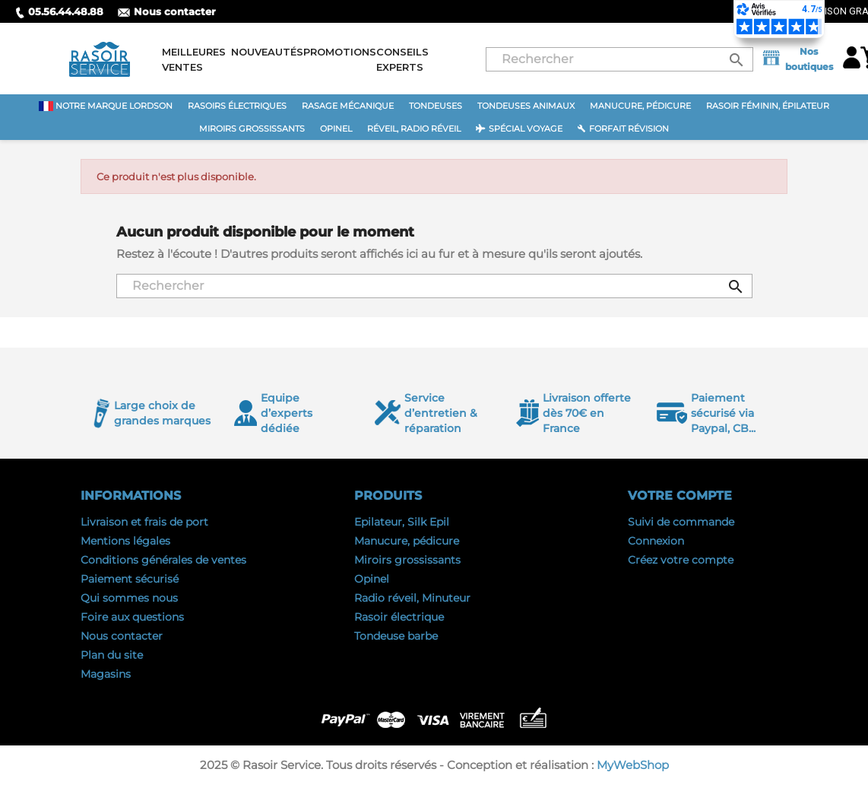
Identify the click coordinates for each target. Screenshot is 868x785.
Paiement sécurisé (130, 579)
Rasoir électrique (399, 617)
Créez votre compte (680, 560)
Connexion (656, 541)
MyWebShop (633, 765)
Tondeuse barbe (396, 636)
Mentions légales (125, 541)
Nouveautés (267, 52)
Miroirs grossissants (407, 560)
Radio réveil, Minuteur (412, 598)
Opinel (371, 579)
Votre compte (680, 495)
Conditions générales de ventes (163, 560)
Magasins (106, 674)
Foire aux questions (132, 617)
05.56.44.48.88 (59, 11)
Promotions (339, 52)
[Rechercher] (619, 59)
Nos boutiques (796, 59)
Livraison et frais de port (144, 522)
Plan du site (112, 655)
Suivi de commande (681, 522)
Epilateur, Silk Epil (401, 522)
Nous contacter (167, 11)
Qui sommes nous (129, 598)
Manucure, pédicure (406, 541)
